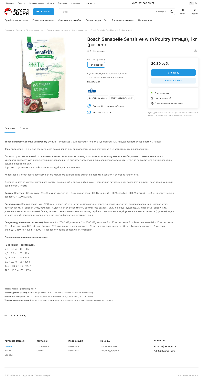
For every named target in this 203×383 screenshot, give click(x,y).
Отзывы (24, 128)
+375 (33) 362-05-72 (143, 3)
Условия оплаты (108, 346)
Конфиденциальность (188, 375)
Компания (42, 340)
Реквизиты (73, 346)
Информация (75, 340)
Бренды (9, 355)
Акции (8, 350)
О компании (43, 346)
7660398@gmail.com (164, 351)
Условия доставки (109, 350)
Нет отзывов (99, 51)
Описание (10, 128)
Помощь (105, 340)
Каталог (9, 346)
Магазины (73, 350)
